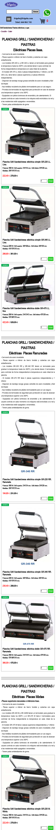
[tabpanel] (28, 70)
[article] (28, 146)
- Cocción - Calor (6, 31)
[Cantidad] (44, 180)
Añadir (51, 181)
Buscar (35, 12)
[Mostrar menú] (8, 19)
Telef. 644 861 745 (23, 22)
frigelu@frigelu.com (23, 18)
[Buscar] (19, 12)
